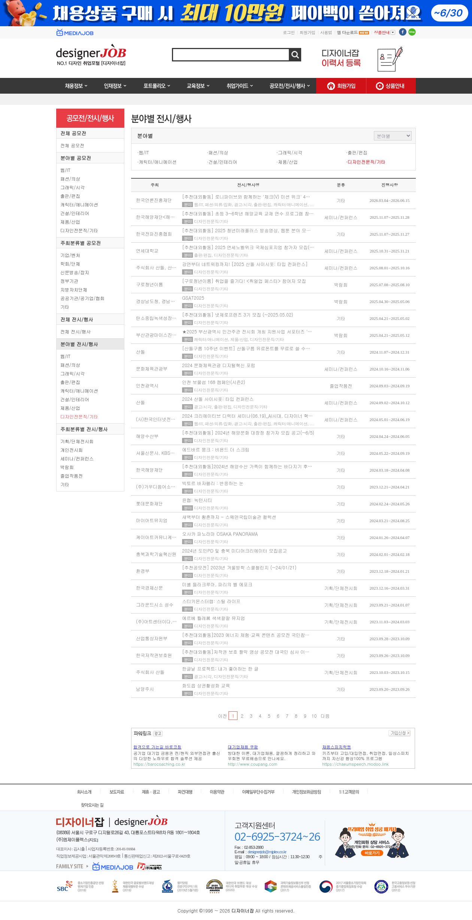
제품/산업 (70, 221)
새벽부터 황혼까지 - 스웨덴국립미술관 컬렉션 (229, 517)
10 (314, 715)
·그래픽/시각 (289, 152)
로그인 (289, 32)
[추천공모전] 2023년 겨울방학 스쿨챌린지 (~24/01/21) (239, 567)
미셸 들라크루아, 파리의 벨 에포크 (217, 584)
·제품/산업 (287, 161)
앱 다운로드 (353, 32)
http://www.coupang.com (252, 764)
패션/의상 (70, 178)
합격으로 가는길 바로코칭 (157, 747)
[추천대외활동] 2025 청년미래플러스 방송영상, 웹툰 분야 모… (246, 230)
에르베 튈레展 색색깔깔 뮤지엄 (213, 618)
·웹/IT (143, 152)
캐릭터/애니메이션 (79, 204)
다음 (325, 715)
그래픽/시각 (72, 187)
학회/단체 (70, 263)
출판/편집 (70, 196)
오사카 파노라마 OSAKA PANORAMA (220, 533)
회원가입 (307, 32)
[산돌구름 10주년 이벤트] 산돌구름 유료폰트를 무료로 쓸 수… (246, 348)
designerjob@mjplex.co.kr (267, 852)
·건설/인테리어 (222, 161)
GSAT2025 (193, 297)
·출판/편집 (356, 152)
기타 (64, 306)
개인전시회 (71, 450)
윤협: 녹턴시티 (197, 500)
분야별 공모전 (75, 157)
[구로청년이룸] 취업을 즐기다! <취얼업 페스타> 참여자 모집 (244, 281)
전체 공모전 (73, 133)
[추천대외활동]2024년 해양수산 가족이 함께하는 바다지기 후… (247, 466)
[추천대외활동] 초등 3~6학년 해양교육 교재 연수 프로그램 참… (248, 213)
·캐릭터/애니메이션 (157, 161)
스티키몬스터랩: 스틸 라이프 (211, 601)
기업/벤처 (70, 255)
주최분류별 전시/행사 (84, 429)
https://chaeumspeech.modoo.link (355, 764)
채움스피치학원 (336, 747)
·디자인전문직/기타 (365, 161)
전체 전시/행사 (76, 319)
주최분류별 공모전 (80, 242)
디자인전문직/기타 (79, 230)
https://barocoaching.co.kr (159, 764)
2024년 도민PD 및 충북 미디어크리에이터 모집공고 (234, 550)
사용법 (326, 32)
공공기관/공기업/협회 (82, 298)
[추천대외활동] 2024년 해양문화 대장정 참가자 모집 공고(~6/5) (248, 432)
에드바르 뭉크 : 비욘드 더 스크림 (215, 449)
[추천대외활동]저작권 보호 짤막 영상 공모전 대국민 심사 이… (245, 651)
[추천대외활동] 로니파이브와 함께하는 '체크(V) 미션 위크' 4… (246, 196)
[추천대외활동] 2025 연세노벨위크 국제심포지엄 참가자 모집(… (248, 247)
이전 (222, 715)
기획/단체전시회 (77, 441)
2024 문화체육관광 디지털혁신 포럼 (218, 365)
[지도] (93, 840)
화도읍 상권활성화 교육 (206, 685)
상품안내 (384, 32)
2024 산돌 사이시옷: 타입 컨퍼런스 (218, 399)
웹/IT (65, 170)
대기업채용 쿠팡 (243, 747)
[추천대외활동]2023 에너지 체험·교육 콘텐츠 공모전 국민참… (245, 635)
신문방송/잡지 (74, 272)
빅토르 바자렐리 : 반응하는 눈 (212, 483)
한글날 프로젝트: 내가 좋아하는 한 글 (220, 668)
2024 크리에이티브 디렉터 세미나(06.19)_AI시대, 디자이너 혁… (247, 415)
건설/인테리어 (74, 213)
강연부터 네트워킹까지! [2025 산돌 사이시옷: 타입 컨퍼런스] (245, 264)
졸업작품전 (71, 475)
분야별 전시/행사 (79, 344)
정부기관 (69, 281)
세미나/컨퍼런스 (77, 458)
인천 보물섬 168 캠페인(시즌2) (213, 382)
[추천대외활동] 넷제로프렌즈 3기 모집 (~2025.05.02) (237, 314)
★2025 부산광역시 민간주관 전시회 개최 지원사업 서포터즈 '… (247, 331)
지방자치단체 (73, 289)
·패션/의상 (218, 152)
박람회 (67, 467)
